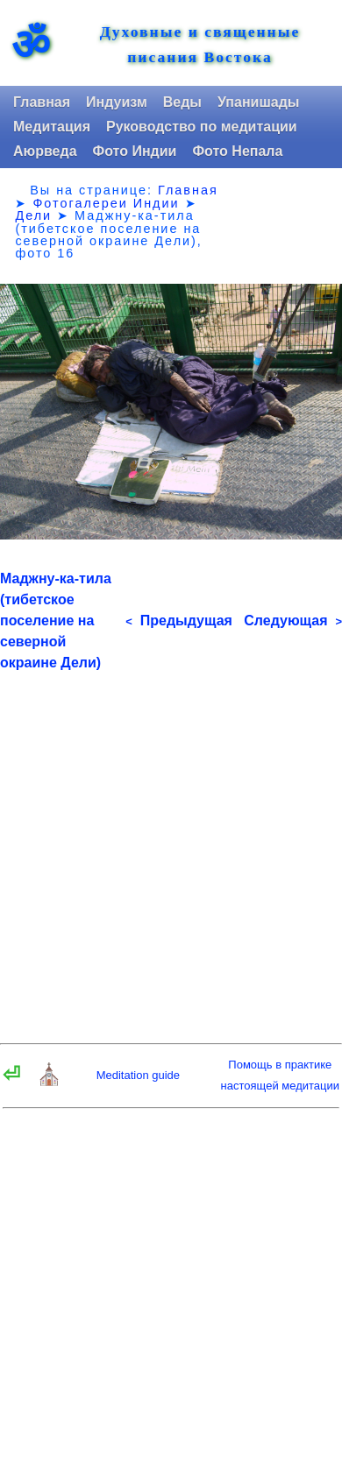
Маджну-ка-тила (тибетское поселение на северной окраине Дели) (55, 620)
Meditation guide (138, 1075)
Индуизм (116, 102)
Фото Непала (237, 151)
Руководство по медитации (201, 126)
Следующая (293, 620)
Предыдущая (178, 620)
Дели (33, 215)
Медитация (51, 126)
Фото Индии (135, 151)
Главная (41, 102)
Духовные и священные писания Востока (200, 45)
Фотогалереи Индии (105, 203)
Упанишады (258, 102)
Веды (182, 102)
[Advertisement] (171, 844)
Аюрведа (45, 151)
